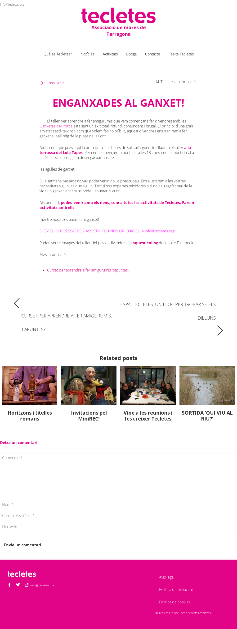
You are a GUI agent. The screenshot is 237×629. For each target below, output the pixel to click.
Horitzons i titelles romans (30, 415)
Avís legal (166, 577)
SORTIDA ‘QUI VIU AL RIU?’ (207, 415)
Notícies (87, 54)
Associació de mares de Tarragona (118, 30)
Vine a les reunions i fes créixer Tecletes (148, 415)
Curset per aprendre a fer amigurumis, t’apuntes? (88, 270)
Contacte (152, 54)
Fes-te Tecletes (181, 54)
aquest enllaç (145, 242)
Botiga (131, 54)
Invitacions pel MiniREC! (89, 415)
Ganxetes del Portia (56, 126)
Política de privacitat (176, 589)
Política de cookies (174, 602)
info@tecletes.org (12, 4)
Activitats (110, 54)
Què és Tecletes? (58, 54)
